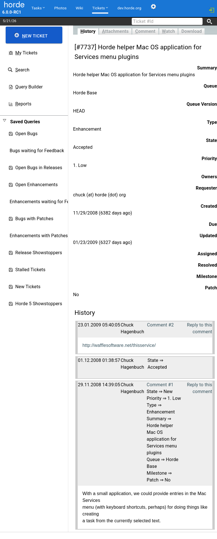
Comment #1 (160, 384)
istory (87, 31)
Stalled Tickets (30, 269)
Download (191, 31)
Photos (60, 8)
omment (145, 31)
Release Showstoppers (38, 252)
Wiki (79, 8)
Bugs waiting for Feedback (37, 150)
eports (23, 104)
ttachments (115, 31)
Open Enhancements (36, 184)
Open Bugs (26, 133)
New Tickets (28, 286)
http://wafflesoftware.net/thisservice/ (119, 345)
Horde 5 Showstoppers (38, 303)
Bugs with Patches (34, 218)
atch (168, 31)
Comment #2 (160, 325)
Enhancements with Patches (39, 235)
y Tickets (26, 53)
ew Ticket (35, 36)
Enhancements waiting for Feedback (47, 201)
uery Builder (29, 87)
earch (22, 70)
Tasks (38, 7)
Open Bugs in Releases (38, 167)
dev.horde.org (129, 8)
